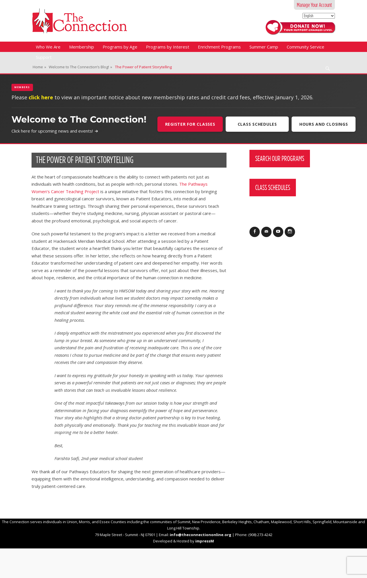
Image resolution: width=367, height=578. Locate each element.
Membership (81, 47)
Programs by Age (120, 47)
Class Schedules (257, 124)
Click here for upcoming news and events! (54, 131)
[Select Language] (318, 16)
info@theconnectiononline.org (200, 534)
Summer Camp (263, 47)
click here (41, 97)
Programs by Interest (167, 47)
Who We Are (48, 47)
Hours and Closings (323, 124)
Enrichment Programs (219, 47)
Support (44, 57)
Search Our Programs (279, 158)
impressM (204, 541)
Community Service (305, 47)
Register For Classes (190, 124)
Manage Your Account (314, 5)
